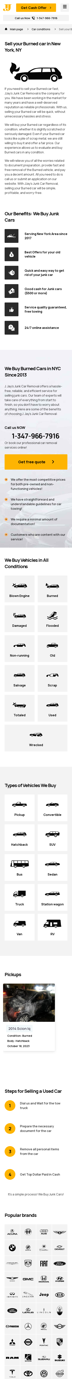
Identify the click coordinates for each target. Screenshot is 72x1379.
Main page (14, 29)
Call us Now (36, 18)
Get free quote (31, 461)
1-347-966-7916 (32, 436)
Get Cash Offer (33, 7)
